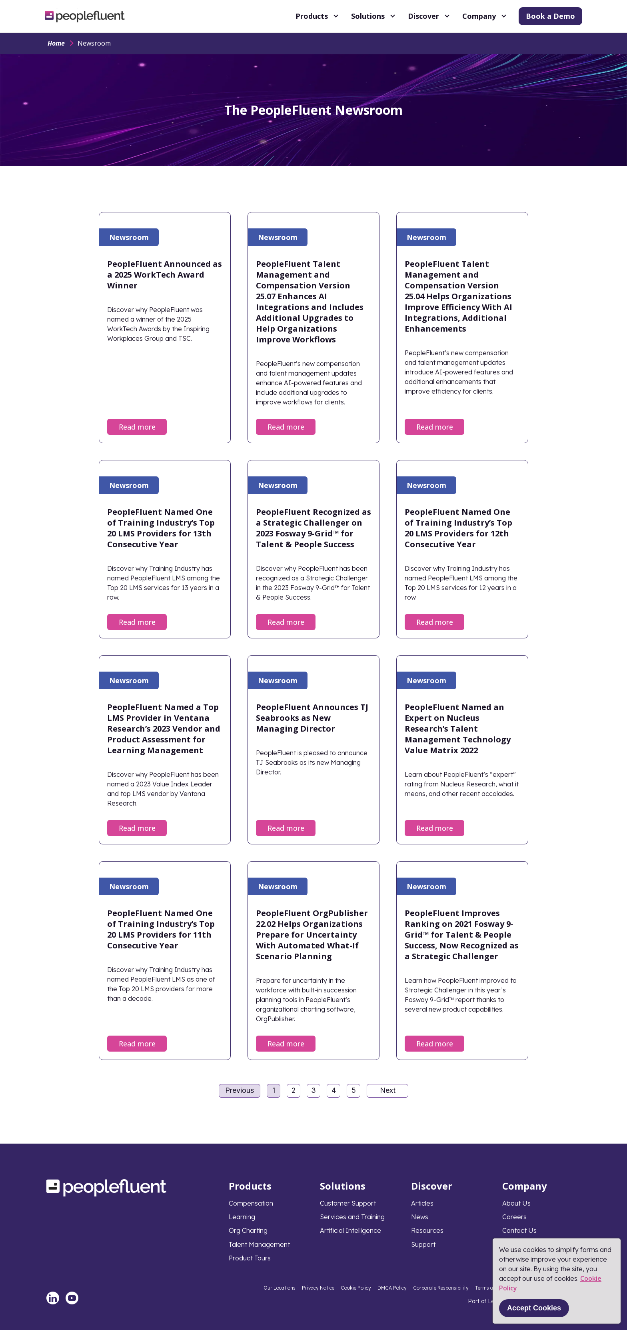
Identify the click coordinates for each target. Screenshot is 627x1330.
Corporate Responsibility (441, 1288)
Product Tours (250, 1258)
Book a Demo (550, 16)
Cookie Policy (356, 1288)
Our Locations (280, 1288)
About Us (516, 1203)
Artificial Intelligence (350, 1230)
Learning (242, 1217)
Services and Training (352, 1217)
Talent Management (259, 1244)
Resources (427, 1230)
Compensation (251, 1203)
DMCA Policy (392, 1288)
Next (387, 1090)
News (419, 1217)
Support (423, 1244)
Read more (137, 427)
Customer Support (348, 1203)
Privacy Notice (318, 1288)
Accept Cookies (534, 1308)
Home (56, 43)
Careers (514, 1217)
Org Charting (248, 1230)
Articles (422, 1203)
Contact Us (519, 1230)
